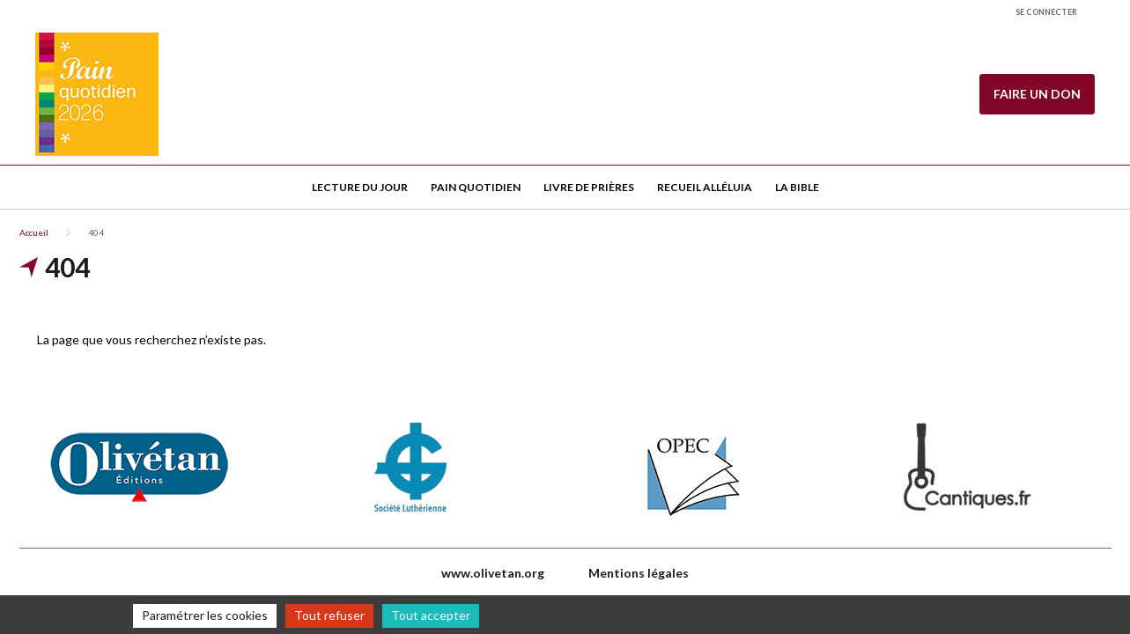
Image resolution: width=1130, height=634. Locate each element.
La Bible (797, 187)
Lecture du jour (360, 187)
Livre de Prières (588, 187)
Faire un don (1037, 93)
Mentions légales (638, 572)
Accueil (33, 232)
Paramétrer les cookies (205, 615)
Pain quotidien (476, 187)
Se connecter (1046, 12)
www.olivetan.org (492, 572)
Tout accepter (430, 615)
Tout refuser (329, 615)
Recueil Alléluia (704, 187)
